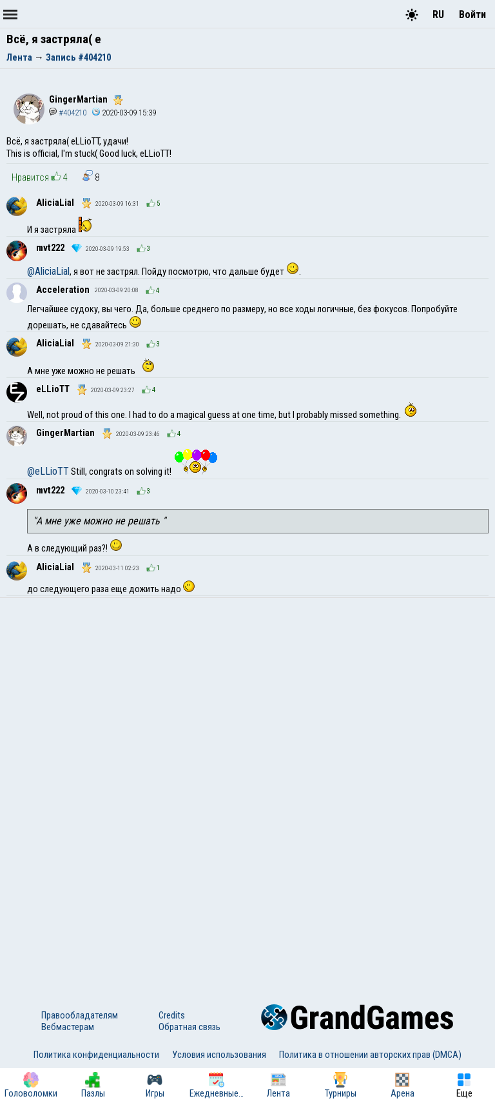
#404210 (67, 112)
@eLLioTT (48, 471)
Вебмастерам (67, 1027)
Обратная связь (189, 1027)
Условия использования (219, 1054)
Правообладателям (79, 1015)
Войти (472, 14)
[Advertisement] (247, 694)
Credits (172, 1015)
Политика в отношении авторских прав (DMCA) (370, 1054)
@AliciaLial (48, 271)
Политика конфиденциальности (96, 1054)
